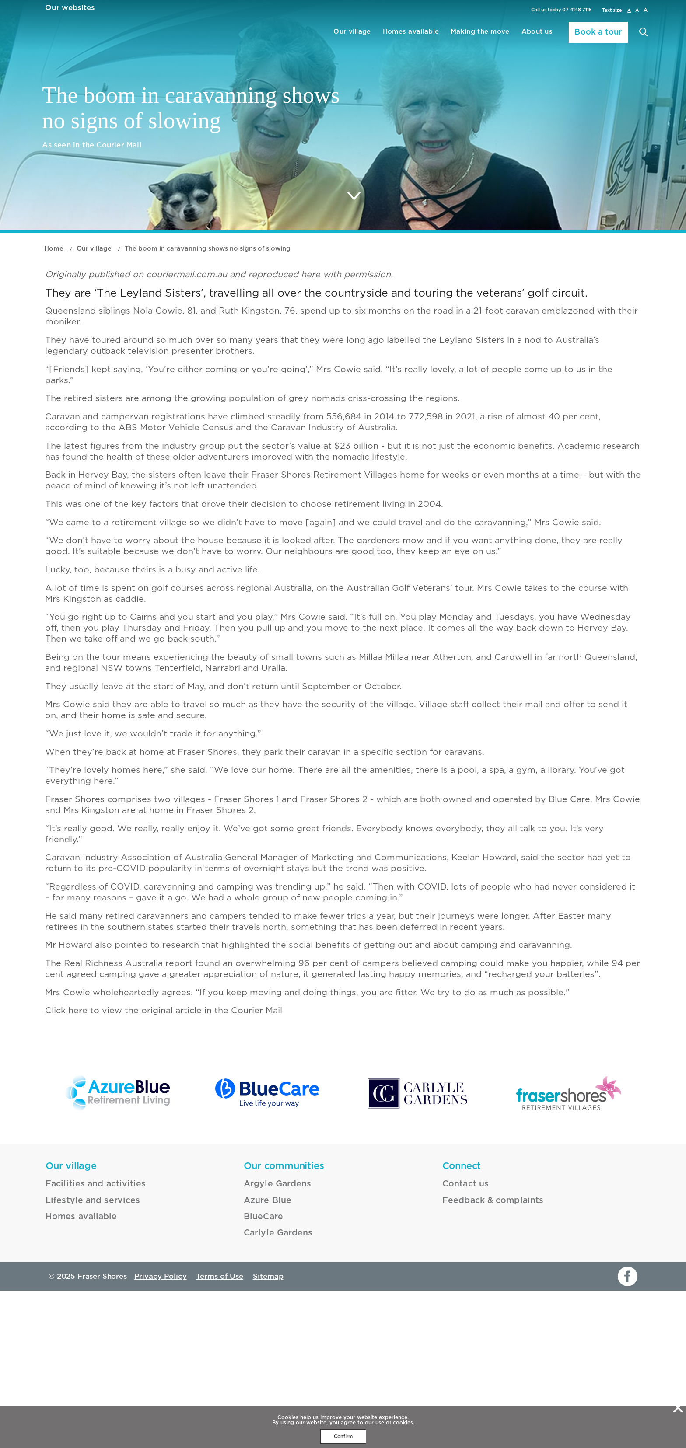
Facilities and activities (88, 1343)
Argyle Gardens (272, 1343)
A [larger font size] (645, 10)
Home (54, 298)
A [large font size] (636, 10)
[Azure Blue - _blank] (117, 1257)
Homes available (372, 34)
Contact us (461, 1343)
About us (522, 34)
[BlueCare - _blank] (267, 1257)
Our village (302, 34)
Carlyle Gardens (273, 1388)
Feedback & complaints (484, 1358)
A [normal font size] (628, 10)
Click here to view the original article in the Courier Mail (153, 1159)
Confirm (343, 1436)
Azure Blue (264, 1358)
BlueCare (260, 1373)
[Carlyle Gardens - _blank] (418, 1257)
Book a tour (592, 35)
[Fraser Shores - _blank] (569, 1257)
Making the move (455, 34)
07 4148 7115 (574, 11)
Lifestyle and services (85, 1358)
